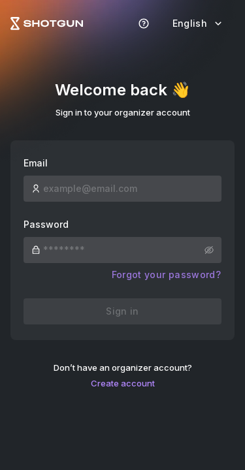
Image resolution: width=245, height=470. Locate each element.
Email (36, 162)
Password (46, 224)
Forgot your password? (166, 274)
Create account (123, 383)
